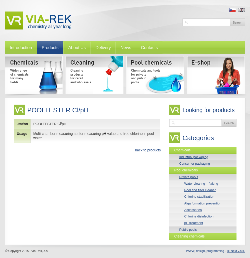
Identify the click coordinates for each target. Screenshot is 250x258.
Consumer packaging (194, 163)
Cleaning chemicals (189, 236)
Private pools (188, 177)
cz (232, 10)
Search (229, 123)
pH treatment (193, 223)
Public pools (188, 229)
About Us (77, 47)
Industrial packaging (193, 157)
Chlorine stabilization (199, 196)
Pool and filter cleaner (200, 190)
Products (50, 47)
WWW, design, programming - (215, 251)
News (125, 47)
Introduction (21, 47)
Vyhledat (237, 22)
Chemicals (182, 150)
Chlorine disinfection (199, 216)
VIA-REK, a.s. (91, 20)
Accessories (193, 210)
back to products (148, 150)
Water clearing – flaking (201, 183)
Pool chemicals (186, 170)
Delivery (103, 47)
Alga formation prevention (202, 203)
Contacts (149, 47)
